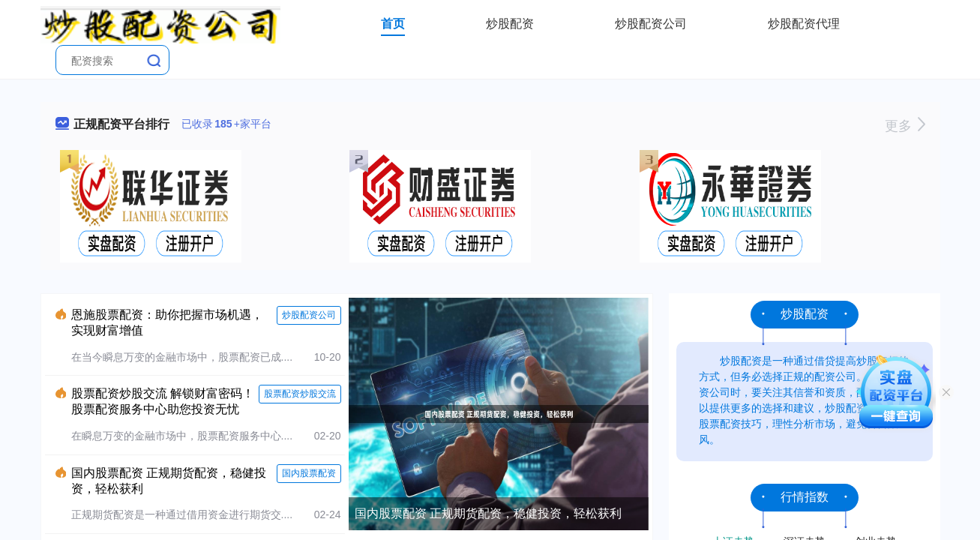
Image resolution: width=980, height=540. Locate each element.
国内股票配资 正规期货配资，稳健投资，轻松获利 (488, 513)
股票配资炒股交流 (300, 393)
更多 (905, 126)
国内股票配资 (309, 473)
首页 (393, 23)
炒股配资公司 (651, 23)
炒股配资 (510, 23)
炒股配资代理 (804, 23)
